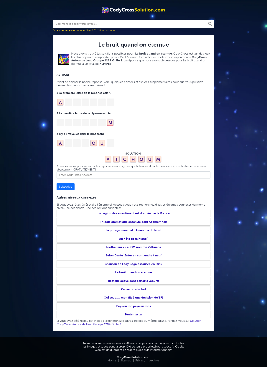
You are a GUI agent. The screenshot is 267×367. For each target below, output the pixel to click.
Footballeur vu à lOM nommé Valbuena (133, 247)
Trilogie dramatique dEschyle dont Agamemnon (133, 222)
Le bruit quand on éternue (133, 272)
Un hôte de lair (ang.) (133, 238)
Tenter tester (133, 314)
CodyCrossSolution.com (133, 357)
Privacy (140, 360)
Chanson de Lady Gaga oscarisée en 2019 (133, 264)
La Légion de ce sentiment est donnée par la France (134, 213)
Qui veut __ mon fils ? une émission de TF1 (133, 297)
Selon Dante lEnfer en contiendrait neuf (133, 255)
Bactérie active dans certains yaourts (133, 281)
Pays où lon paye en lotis (133, 306)
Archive (154, 360)
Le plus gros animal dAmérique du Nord (133, 230)
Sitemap (125, 360)
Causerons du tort (133, 289)
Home (112, 360)
